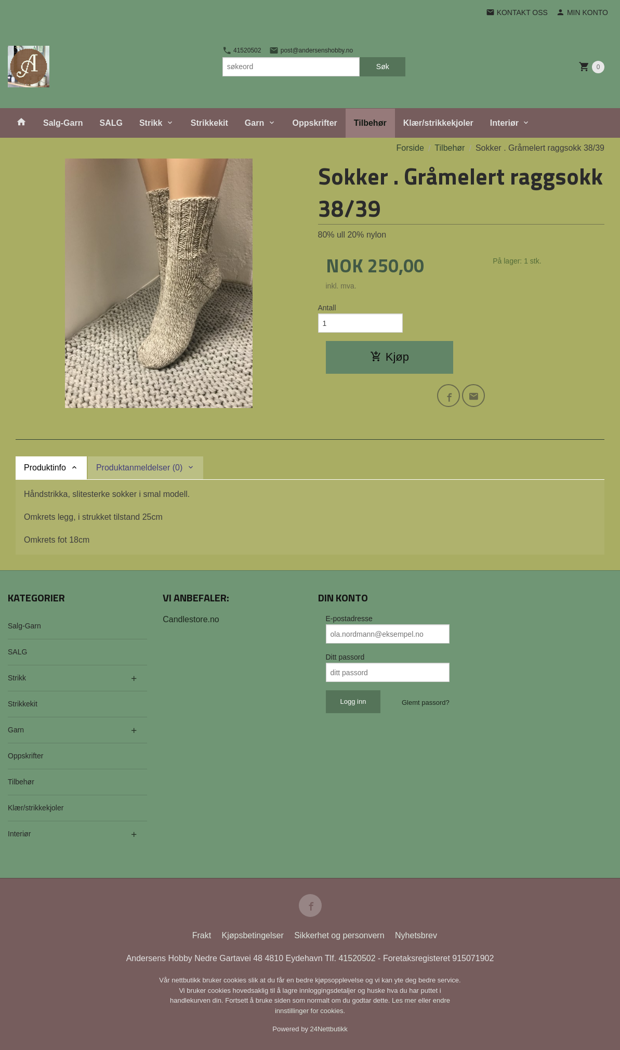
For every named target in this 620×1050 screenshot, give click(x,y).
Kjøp (389, 356)
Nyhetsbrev (416, 935)
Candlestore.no (191, 619)
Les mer (405, 1000)
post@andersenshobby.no (311, 50)
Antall (327, 308)
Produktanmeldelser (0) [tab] (139, 467)
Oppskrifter (315, 123)
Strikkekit (209, 123)
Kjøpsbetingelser (253, 935)
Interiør (504, 123)
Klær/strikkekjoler (438, 123)
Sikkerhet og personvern (339, 935)
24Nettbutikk (329, 1029)
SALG (110, 123)
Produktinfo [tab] (45, 467)
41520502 (241, 50)
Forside (410, 147)
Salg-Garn (63, 123)
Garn (254, 123)
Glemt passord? (426, 702)
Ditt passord (345, 657)
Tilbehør (370, 123)
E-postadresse (349, 618)
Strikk (150, 123)
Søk (382, 66)
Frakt (201, 935)
